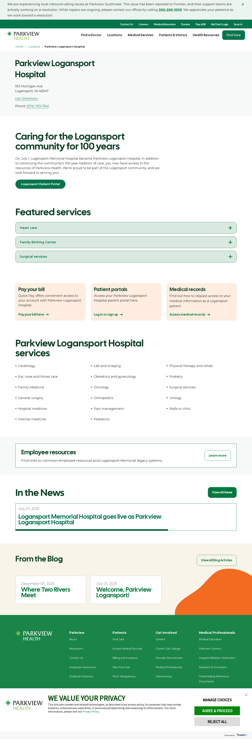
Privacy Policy (91, 711)
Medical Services (140, 35)
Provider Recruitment (169, 658)
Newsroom (76, 649)
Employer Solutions (81, 676)
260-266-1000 (170, 10)
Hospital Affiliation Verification (217, 658)
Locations (114, 35)
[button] (246, 695)
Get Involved (166, 633)
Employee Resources (82, 667)
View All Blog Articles (216, 560)
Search (238, 24)
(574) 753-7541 (38, 106)
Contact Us (126, 24)
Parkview (77, 633)
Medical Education (165, 24)
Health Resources (206, 35)
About (73, 639)
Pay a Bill (200, 24)
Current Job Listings (168, 649)
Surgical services (33, 257)
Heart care (28, 228)
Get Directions (26, 99)
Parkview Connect (210, 649)
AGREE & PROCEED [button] (217, 710)
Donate (185, 24)
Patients (120, 633)
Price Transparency (124, 676)
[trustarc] (241, 735)
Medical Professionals (169, 667)
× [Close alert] (243, 4)
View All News (222, 492)
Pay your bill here (31, 314)
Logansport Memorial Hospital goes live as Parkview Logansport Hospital (89, 519)
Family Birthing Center (38, 242)
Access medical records (187, 314)
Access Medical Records (127, 649)
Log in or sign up (106, 314)
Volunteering (164, 676)
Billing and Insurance (125, 658)
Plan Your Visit (121, 667)
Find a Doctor (91, 35)
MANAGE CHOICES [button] (217, 699)
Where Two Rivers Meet (45, 592)
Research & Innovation (213, 667)
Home (19, 46)
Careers (143, 24)
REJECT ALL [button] (217, 721)
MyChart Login (219, 24)
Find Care (233, 35)
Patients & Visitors (173, 35)
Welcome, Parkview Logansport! (123, 592)
